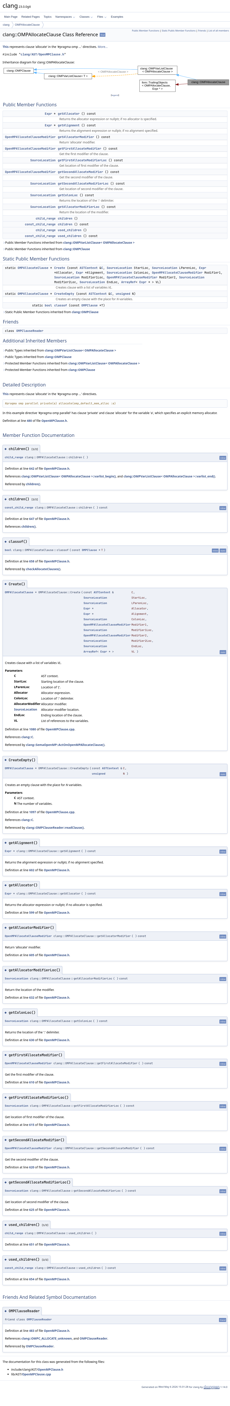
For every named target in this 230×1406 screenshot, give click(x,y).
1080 (32, 729)
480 (29, 421)
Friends (202, 30)
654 (31, 1279)
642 (31, 468)
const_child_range (40, 224)
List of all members (218, 30)
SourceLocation (43, 160)
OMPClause (89, 305)
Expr (48, 114)
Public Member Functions (145, 30)
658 (31, 561)
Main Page (10, 16)
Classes (86, 16)
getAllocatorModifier (76, 137)
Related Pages (30, 16)
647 (31, 519)
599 (31, 912)
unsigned (123, 294)
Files (101, 16)
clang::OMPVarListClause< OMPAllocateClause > (99, 242)
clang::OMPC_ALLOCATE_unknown (46, 1338)
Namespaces (65, 16)
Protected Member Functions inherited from (71, 363)
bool (48, 305)
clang (6, 24)
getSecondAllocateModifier (80, 172)
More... (103, 47)
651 (31, 1244)
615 (31, 1125)
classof (60, 305)
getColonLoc (68, 195)
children (65, 218)
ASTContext (88, 268)
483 (31, 1331)
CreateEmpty (64, 294)
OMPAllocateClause (27, 24)
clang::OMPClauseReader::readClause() (55, 827)
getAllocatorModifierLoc (78, 207)
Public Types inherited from (59, 350)
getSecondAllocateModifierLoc (83, 183)
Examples (117, 16)
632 (31, 997)
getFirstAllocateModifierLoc (82, 160)
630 (31, 1040)
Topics (47, 16)
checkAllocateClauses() (43, 569)
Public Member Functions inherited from (69, 242)
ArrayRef (128, 282)
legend (115, 95)
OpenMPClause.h (54, 421)
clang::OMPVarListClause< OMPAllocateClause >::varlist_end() (169, 476)
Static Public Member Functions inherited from (51, 312)
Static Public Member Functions (179, 30)
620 (31, 1167)
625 (31, 1210)
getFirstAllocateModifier (79, 149)
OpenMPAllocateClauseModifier (30, 137)
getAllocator (69, 114)
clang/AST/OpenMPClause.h (42, 54)
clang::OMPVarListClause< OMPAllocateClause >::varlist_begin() (68, 476)
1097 (32, 812)
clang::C (27, 737)
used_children (69, 230)
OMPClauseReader (29, 331)
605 (31, 955)
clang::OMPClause (76, 249)
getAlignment (69, 125)
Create (59, 268)
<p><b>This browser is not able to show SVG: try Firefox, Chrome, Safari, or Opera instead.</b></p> (116, 79)
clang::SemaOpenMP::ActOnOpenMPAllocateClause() (65, 745)
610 (31, 1082)
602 (31, 870)
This (6, 47)
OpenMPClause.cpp (59, 729)
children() (33, 484)
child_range (46, 218)
